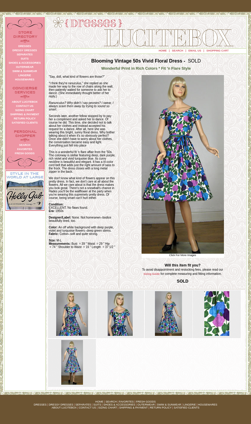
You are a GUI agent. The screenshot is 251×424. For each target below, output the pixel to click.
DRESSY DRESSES (61, 404)
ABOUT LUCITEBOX (63, 407)
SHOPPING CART (217, 50)
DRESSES (40, 404)
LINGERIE (189, 404)
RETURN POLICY (161, 407)
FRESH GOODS (146, 401)
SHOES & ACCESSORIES (119, 404)
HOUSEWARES (207, 404)
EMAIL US (195, 50)
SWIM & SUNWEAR (169, 404)
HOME (163, 50)
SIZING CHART (107, 407)
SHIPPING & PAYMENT (133, 407)
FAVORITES (126, 401)
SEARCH (177, 50)
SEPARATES (83, 404)
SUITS (97, 404)
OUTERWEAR (146, 404)
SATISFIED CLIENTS (186, 407)
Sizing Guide (152, 273)
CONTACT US (87, 407)
